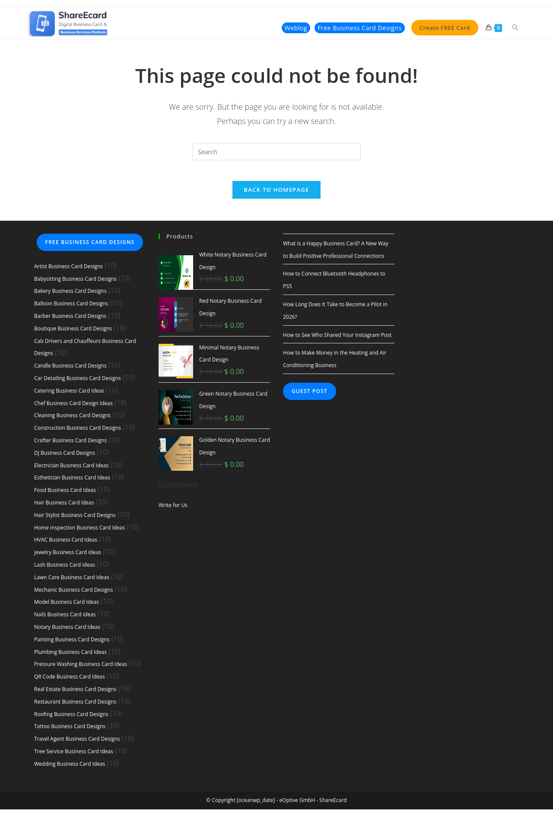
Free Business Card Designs (90, 248)
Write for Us (173, 510)
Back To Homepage (276, 196)
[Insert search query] (276, 152)
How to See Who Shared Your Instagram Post (337, 340)
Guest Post (309, 397)
